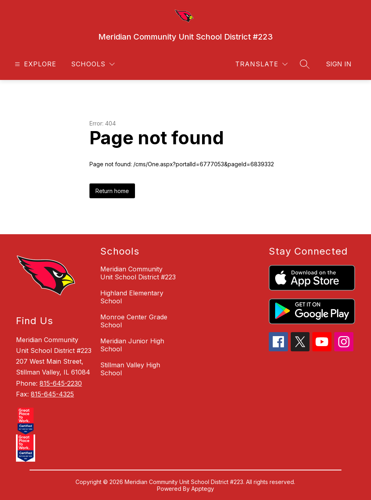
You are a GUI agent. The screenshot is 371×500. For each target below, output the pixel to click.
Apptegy (202, 488)
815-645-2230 (61, 383)
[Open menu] (34, 64)
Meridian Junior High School (132, 345)
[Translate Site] (261, 64)
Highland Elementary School (131, 297)
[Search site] (304, 64)
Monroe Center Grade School (133, 321)
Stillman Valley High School (130, 369)
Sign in (338, 64)
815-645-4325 (52, 394)
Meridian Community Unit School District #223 (138, 273)
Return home (112, 190)
